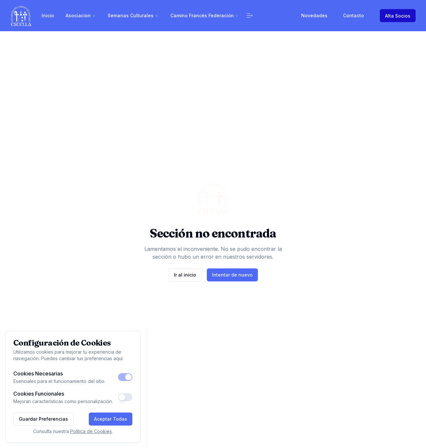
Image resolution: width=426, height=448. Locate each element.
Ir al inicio (185, 275)
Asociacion (81, 15)
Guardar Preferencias (43, 419)
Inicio (48, 15)
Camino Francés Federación (204, 15)
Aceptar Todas (110, 419)
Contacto (353, 15)
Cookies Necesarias (38, 373)
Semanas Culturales (133, 15)
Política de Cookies (91, 431)
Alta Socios (397, 16)
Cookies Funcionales (38, 393)
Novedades (314, 15)
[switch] (125, 377)
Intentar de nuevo (232, 275)
